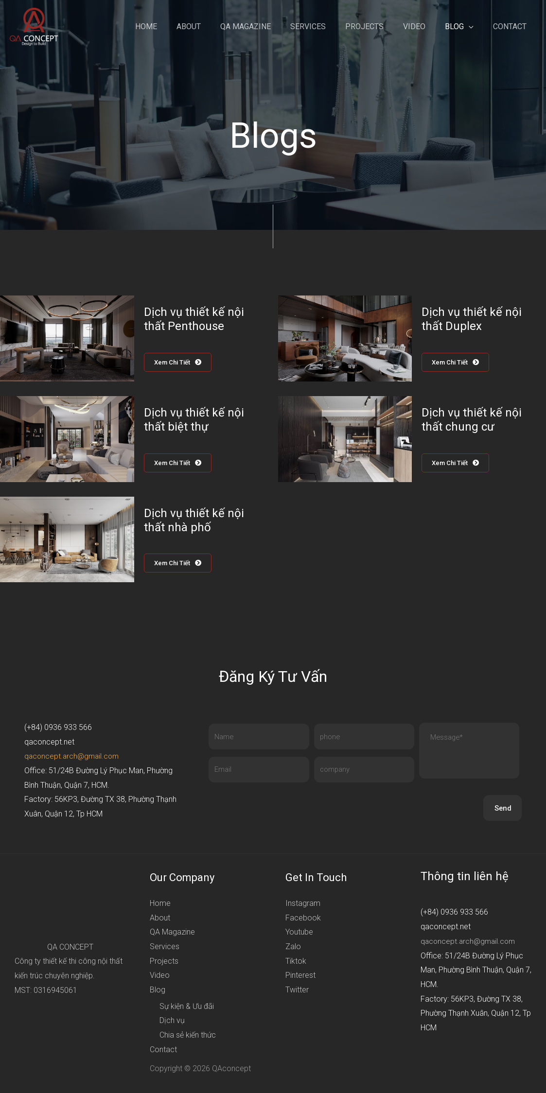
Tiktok (295, 962)
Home (175, 26)
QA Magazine (267, 26)
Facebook (303, 918)
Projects (378, 26)
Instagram (302, 904)
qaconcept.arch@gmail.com (73, 757)
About (214, 26)
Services (325, 26)
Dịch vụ (172, 1021)
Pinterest (300, 976)
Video (424, 26)
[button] (179, 362)
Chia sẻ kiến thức (187, 1036)
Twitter (297, 991)
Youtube (299, 933)
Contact (511, 26)
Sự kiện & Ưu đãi (186, 1007)
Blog (460, 26)
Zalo (293, 947)
